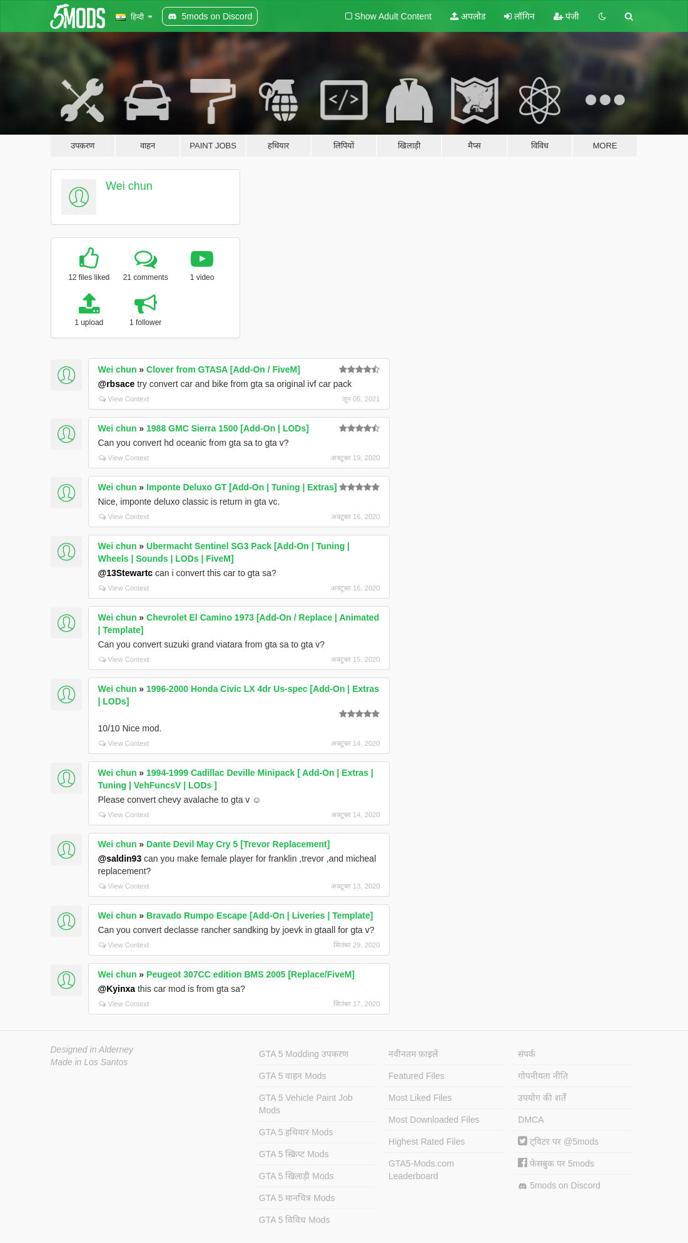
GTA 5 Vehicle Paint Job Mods (306, 1104)
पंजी (567, 16)
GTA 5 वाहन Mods (292, 1076)
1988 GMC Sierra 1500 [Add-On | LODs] (227, 428)
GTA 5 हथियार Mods (296, 1132)
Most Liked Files (420, 1098)
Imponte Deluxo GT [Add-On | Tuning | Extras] (241, 487)
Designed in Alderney (92, 1049)
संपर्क (526, 1054)
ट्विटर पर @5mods (558, 1141)
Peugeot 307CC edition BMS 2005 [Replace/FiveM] (250, 974)
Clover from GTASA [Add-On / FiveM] (223, 369)
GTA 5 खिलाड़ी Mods (296, 1176)
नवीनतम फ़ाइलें (413, 1054)
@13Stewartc (125, 573)
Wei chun (129, 186)
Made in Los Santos (89, 1062)
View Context (124, 399)
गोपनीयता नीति (543, 1076)
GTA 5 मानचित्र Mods (297, 1198)
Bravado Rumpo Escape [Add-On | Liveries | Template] (259, 915)
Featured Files (416, 1076)
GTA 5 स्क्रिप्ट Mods (294, 1154)
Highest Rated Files (426, 1142)
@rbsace (116, 384)
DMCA (531, 1120)
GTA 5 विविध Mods (294, 1220)
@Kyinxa (117, 989)
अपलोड (467, 16)
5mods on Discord (559, 1185)
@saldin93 (120, 859)
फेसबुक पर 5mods (556, 1163)
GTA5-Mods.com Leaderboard (421, 1169)
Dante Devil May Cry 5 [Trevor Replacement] (238, 844)
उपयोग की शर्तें (542, 1098)
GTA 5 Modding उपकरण (303, 1054)
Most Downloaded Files (434, 1120)
